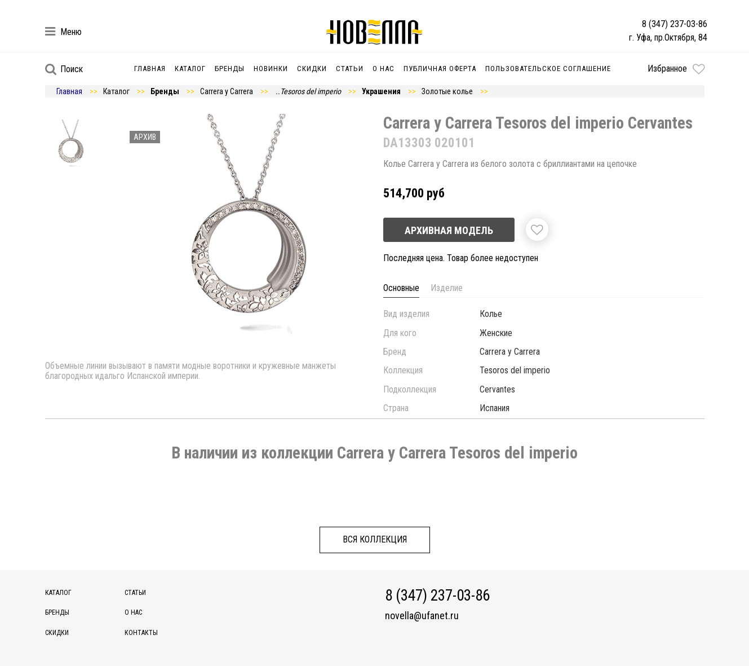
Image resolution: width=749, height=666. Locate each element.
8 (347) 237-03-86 (674, 24)
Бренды (230, 68)
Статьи (350, 68)
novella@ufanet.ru (422, 615)
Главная (150, 68)
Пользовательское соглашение (548, 68)
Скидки (312, 68)
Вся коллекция (375, 539)
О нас (384, 68)
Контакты (141, 633)
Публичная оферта (440, 68)
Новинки (271, 68)
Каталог (190, 68)
